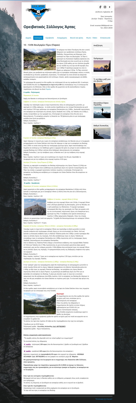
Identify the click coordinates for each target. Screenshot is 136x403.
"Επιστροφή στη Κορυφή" (103, 399)
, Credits (51, 399)
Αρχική (28, 38)
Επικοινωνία (105, 38)
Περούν (48, 89)
